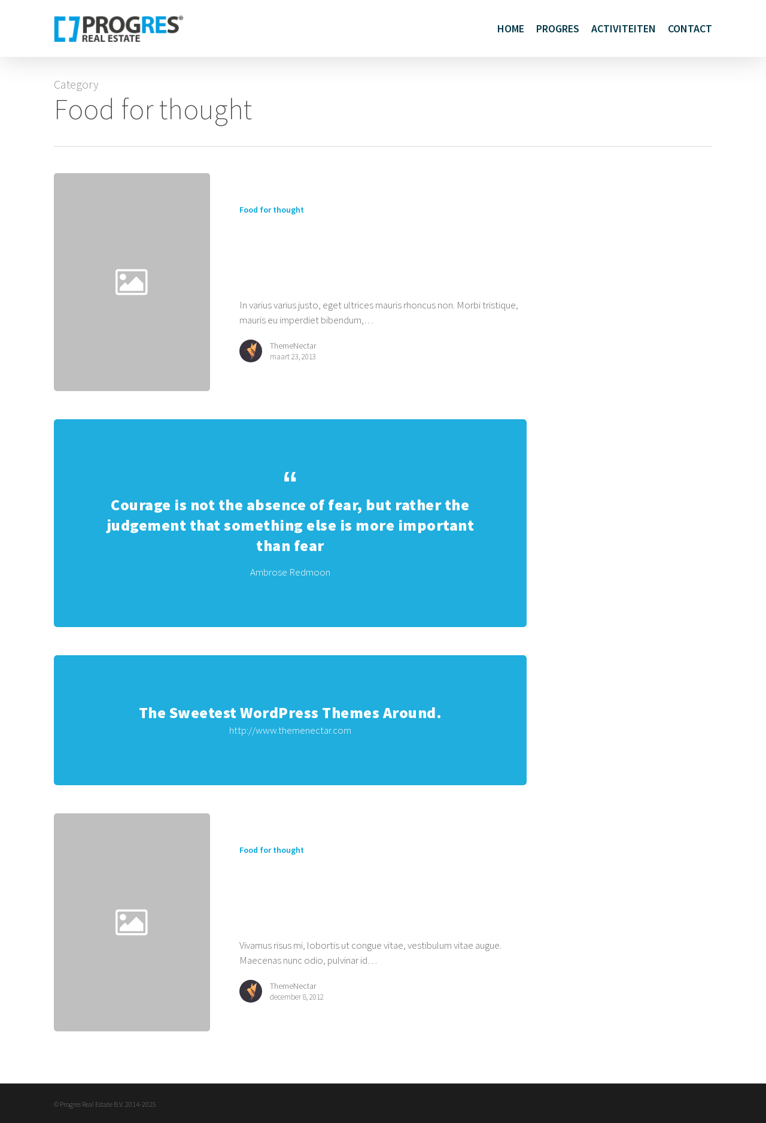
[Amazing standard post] (368, 282)
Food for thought (271, 209)
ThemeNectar (293, 345)
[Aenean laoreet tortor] (368, 930)
